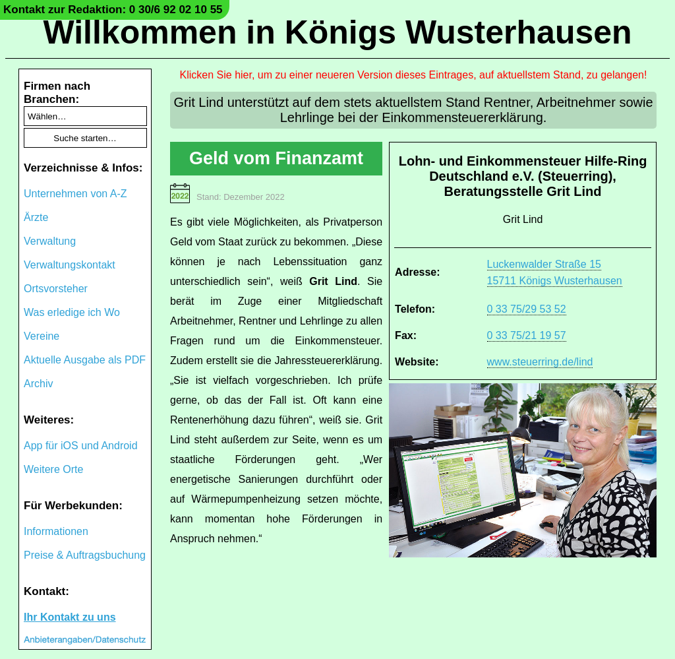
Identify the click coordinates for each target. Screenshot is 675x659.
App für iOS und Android (81, 445)
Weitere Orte (53, 469)
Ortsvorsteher (56, 288)
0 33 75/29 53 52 (526, 309)
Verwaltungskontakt (69, 264)
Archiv (38, 383)
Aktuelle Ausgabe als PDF (85, 359)
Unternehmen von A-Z (75, 193)
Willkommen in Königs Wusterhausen (337, 32)
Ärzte (36, 217)
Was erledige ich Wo (72, 312)
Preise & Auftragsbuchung (85, 555)
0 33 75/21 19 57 (526, 335)
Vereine (41, 336)
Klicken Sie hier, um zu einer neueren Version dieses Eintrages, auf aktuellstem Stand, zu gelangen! (413, 74)
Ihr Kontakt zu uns (70, 617)
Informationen (56, 531)
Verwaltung (50, 241)
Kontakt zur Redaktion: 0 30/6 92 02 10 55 (113, 9)
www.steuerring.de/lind (540, 361)
